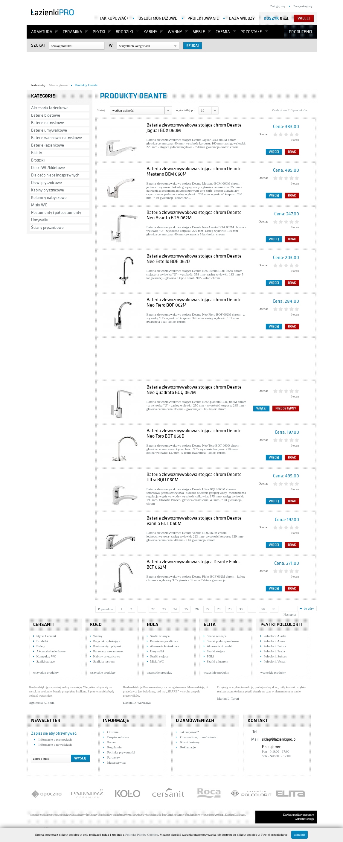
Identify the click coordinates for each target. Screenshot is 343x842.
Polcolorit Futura (275, 646)
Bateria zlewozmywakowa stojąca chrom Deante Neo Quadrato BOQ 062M (194, 389)
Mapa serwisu (116, 762)
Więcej (274, 152)
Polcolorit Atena (274, 641)
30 (241, 609)
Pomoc (112, 742)
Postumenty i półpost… (108, 646)
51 (274, 609)
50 (263, 609)
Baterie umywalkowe (49, 130)
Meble (199, 32)
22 (153, 609)
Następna (289, 614)
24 (175, 609)
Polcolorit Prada (274, 651)
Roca (152, 624)
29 (229, 609)
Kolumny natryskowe (49, 197)
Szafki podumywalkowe (223, 641)
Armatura (41, 32)
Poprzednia (105, 609)
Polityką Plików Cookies (141, 834)
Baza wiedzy (242, 18)
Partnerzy (113, 757)
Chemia (223, 32)
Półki (210, 656)
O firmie (113, 732)
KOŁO (96, 624)
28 (218, 609)
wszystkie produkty (46, 672)
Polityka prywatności (121, 752)
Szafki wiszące (160, 636)
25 (186, 609)
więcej (304, 18)
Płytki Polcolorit (281, 624)
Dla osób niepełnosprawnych (55, 175)
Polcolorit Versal (275, 661)
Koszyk (271, 18)
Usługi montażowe (157, 18)
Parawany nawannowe (108, 651)
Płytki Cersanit (46, 636)
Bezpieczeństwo (118, 737)
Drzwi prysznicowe (46, 182)
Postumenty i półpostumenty (56, 212)
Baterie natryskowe (47, 123)
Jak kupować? (114, 18)
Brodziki (124, 32)
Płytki (99, 32)
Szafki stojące (45, 661)
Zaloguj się (277, 6)
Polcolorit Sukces (275, 656)
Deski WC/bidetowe (48, 167)
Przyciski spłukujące (107, 641)
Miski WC (39, 205)
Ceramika (72, 32)
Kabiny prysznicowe (47, 190)
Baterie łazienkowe (47, 145)
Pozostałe (251, 32)
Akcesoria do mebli (220, 646)
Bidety (36, 152)
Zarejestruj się (302, 6)
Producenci (300, 32)
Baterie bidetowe (45, 115)
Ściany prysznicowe (47, 227)
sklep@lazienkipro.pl (279, 739)
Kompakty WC (46, 656)
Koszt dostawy (190, 742)
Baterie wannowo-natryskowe (56, 137)
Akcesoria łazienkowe (49, 108)
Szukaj (38, 45)
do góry (309, 608)
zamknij (299, 834)
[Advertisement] (172, 66)
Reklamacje (188, 747)
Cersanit (43, 624)
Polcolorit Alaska (275, 636)
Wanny (175, 32)
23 (164, 609)
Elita (210, 624)
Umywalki (39, 220)
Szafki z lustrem (104, 661)
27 (207, 609)
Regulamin (114, 747)
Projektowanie (203, 18)
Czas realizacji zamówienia (198, 737)
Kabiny (150, 32)
